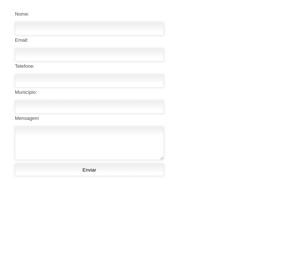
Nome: (22, 14)
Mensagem (27, 118)
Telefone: (25, 66)
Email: (21, 40)
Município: (26, 92)
